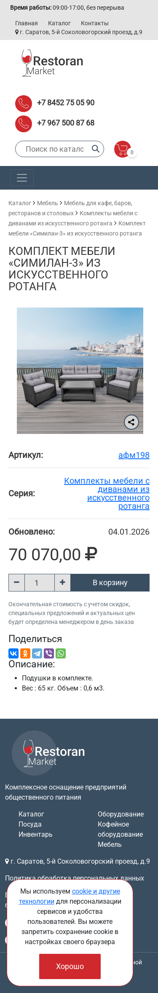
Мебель (47, 203)
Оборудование (121, 814)
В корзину (110, 582)
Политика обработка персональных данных (74, 878)
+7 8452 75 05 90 (65, 102)
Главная (26, 23)
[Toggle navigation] (22, 177)
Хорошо (70, 966)
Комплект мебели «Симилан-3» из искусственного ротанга (61, 269)
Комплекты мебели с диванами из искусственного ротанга (107, 493)
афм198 (134, 455)
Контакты (95, 23)
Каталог (59, 23)
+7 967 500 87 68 (65, 122)
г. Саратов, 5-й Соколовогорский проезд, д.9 (78, 32)
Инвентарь (36, 834)
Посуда (30, 824)
